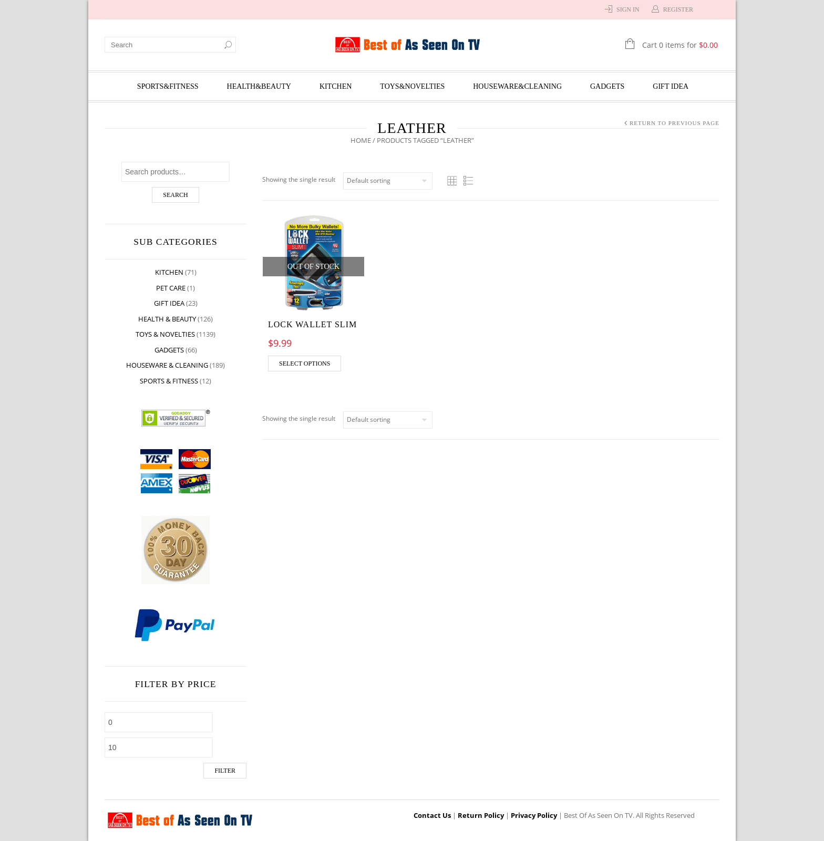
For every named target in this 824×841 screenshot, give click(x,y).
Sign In (628, 9)
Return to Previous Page (674, 123)
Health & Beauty (167, 319)
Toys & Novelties (165, 334)
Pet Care (171, 288)
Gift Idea (670, 86)
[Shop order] (387, 181)
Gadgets (607, 86)
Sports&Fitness (168, 86)
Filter (224, 770)
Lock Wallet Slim (312, 324)
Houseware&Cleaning (517, 86)
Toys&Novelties (412, 86)
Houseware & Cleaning (167, 365)
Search (175, 195)
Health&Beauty (259, 86)
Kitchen (336, 86)
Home (361, 140)
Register (678, 9)
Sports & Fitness (169, 381)
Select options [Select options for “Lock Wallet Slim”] (304, 363)
